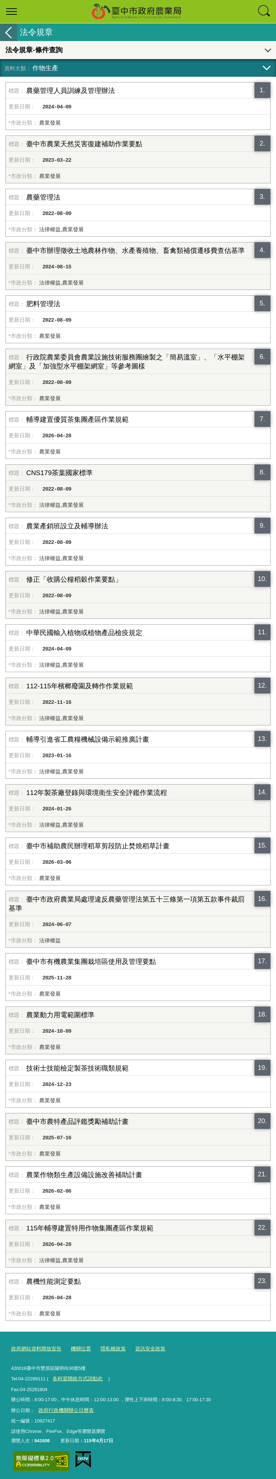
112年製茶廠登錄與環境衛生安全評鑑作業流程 (96, 792)
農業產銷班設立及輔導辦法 (67, 526)
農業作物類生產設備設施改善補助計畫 (84, 1175)
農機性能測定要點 (53, 1281)
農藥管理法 (43, 197)
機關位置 (76, 1348)
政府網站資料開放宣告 (34, 1348)
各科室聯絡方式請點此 (75, 1377)
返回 (8, 32)
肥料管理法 (43, 304)
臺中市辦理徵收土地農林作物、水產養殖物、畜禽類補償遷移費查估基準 (135, 250)
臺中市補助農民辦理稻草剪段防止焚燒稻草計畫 (98, 846)
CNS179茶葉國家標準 (59, 473)
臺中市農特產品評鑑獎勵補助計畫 (77, 1121)
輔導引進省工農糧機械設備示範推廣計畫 (87, 739)
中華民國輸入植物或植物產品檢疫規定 (84, 632)
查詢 (264, 11)
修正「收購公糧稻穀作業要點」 (74, 579)
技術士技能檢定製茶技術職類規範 (77, 1068)
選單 (11, 11)
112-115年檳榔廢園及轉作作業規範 (79, 686)
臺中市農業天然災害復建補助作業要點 (84, 144)
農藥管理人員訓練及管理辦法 (70, 90)
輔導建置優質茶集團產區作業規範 (77, 419)
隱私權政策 (107, 1348)
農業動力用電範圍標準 (60, 1015)
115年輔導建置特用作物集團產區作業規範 (89, 1228)
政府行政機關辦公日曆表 (63, 1408)
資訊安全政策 (142, 1348)
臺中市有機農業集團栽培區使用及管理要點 (91, 961)
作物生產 (45, 68)
